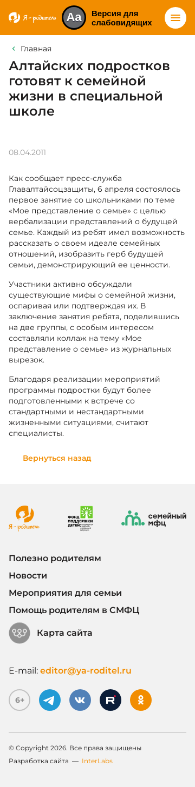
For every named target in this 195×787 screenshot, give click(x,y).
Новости (28, 575)
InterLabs (97, 761)
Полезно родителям (55, 558)
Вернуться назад (57, 458)
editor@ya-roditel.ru (86, 670)
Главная (36, 48)
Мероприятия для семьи (65, 593)
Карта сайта (51, 633)
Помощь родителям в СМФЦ (74, 610)
